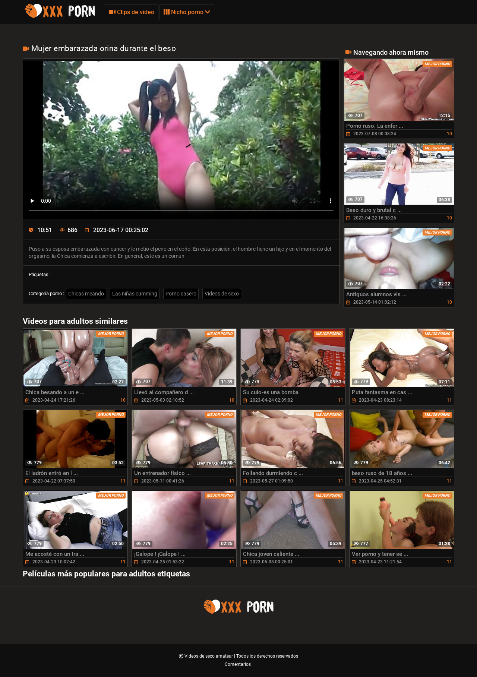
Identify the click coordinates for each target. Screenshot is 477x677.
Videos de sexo (222, 294)
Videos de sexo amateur (209, 656)
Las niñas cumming (134, 294)
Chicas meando (86, 294)
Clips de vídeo (131, 12)
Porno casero (180, 294)
